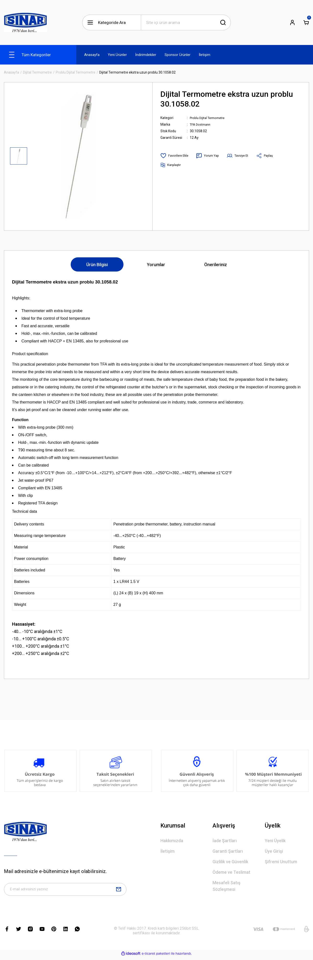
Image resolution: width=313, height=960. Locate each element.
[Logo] (25, 22)
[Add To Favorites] (175, 156)
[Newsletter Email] (65, 891)
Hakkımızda (171, 840)
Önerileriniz (215, 264)
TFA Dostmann (201, 124)
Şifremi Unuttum (281, 861)
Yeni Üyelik (275, 840)
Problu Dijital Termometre (209, 118)
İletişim (167, 851)
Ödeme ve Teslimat (231, 872)
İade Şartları (224, 840)
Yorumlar (156, 264)
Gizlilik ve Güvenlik (230, 861)
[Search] (186, 22)
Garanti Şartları (227, 851)
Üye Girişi (274, 851)
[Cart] (306, 22)
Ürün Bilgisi (97, 264)
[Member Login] (292, 22)
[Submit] (118, 891)
